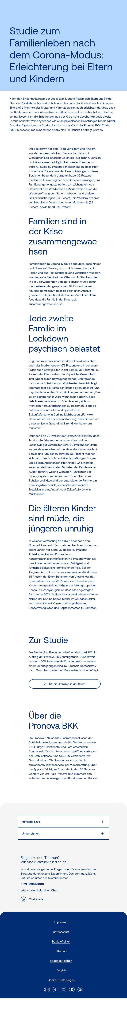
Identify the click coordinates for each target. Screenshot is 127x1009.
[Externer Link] (47, 989)
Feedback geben (61, 960)
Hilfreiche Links (31, 821)
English (61, 970)
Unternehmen (30, 833)
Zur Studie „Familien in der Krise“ (64, 684)
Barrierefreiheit (61, 941)
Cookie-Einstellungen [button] (61, 980)
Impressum (61, 922)
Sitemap (61, 951)
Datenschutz (61, 932)
